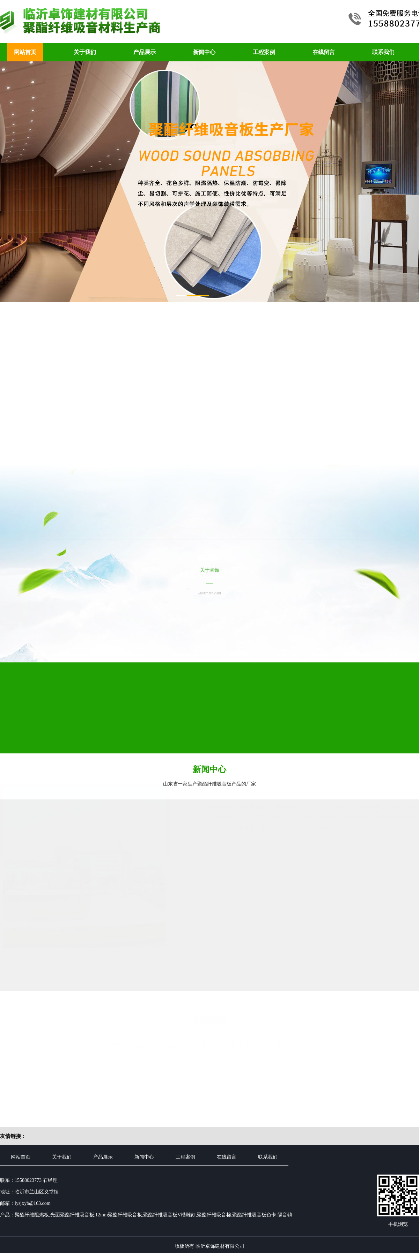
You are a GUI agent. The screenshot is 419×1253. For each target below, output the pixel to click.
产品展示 (144, 52)
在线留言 (324, 52)
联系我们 (383, 52)
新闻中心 (204, 52)
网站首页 (25, 52)
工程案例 (264, 52)
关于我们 (85, 52)
